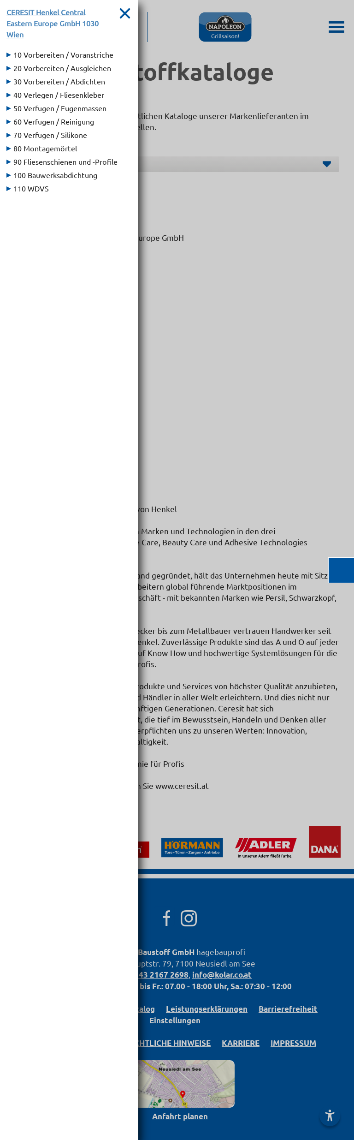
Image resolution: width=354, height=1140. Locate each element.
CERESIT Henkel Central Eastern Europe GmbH (52, 23)
